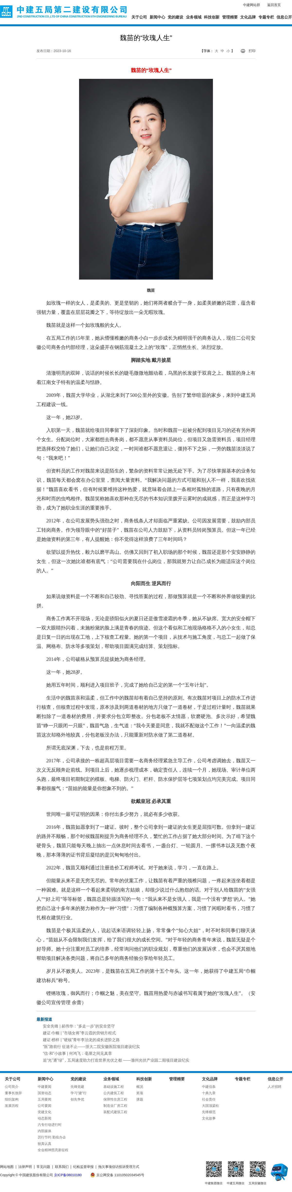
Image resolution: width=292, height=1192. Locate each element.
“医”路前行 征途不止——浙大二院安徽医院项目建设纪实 (91, 1047)
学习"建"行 (79, 1093)
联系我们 (62, 1167)
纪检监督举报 (83, 1167)
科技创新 (211, 17)
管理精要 (230, 17)
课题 (139, 1099)
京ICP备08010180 (68, 1175)
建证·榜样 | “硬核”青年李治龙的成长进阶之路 (81, 1040)
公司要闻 (44, 1106)
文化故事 (209, 1118)
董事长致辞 (13, 1093)
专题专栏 (266, 17)
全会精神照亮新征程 (53, 1150)
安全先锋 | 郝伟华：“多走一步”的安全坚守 (79, 1026)
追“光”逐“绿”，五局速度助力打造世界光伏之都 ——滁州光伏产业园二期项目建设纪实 (116, 1060)
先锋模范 (209, 1112)
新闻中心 (157, 17)
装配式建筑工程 (115, 1112)
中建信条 (209, 1087)
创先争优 (77, 1099)
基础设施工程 (113, 1087)
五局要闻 (44, 1099)
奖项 (139, 1093)
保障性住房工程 (115, 1099)
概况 (139, 1087)
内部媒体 (44, 1131)
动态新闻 (44, 1118)
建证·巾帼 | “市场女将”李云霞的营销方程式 (79, 1033)
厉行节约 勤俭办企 (52, 1137)
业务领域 (193, 17)
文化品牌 (248, 17)
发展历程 (11, 1106)
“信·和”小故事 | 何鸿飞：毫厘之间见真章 (77, 1053)
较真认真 (44, 1144)
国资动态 (44, 1093)
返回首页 (274, 5)
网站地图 (7, 1167)
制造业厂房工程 (115, 1106)
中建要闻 (44, 1087)
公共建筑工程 (113, 1093)
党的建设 (175, 17)
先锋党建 (77, 1087)
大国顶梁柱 (210, 1106)
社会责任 (209, 1099)
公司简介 (11, 1087)
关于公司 (139, 17)
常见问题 (43, 1167)
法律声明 (25, 1167)
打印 (252, 51)
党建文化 (44, 1112)
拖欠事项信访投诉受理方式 (118, 1167)
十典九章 (209, 1093)
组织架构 (11, 1099)
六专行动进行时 (50, 1125)
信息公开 (284, 17)
